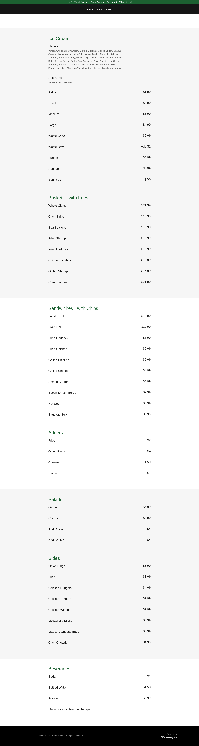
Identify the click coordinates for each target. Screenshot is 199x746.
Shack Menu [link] (104, 10)
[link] (169, 737)
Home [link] (90, 10)
